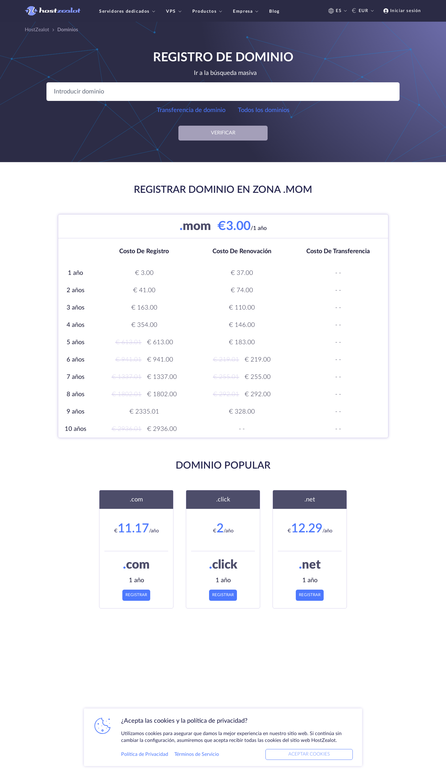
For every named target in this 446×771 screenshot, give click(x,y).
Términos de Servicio (196, 753)
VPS (174, 11)
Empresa (246, 11)
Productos (208, 11)
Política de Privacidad (144, 753)
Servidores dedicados (128, 11)
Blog (274, 11)
